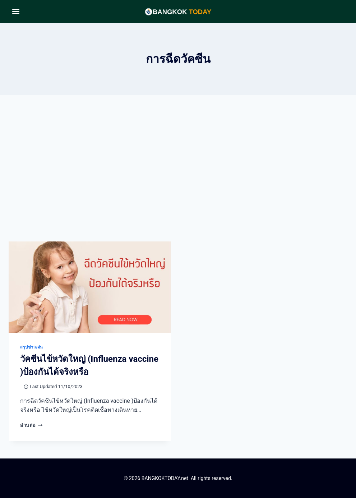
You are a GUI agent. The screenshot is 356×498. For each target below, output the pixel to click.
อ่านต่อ (31, 425)
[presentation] (90, 287)
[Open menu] (16, 11)
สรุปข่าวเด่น (31, 347)
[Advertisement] (178, 174)
